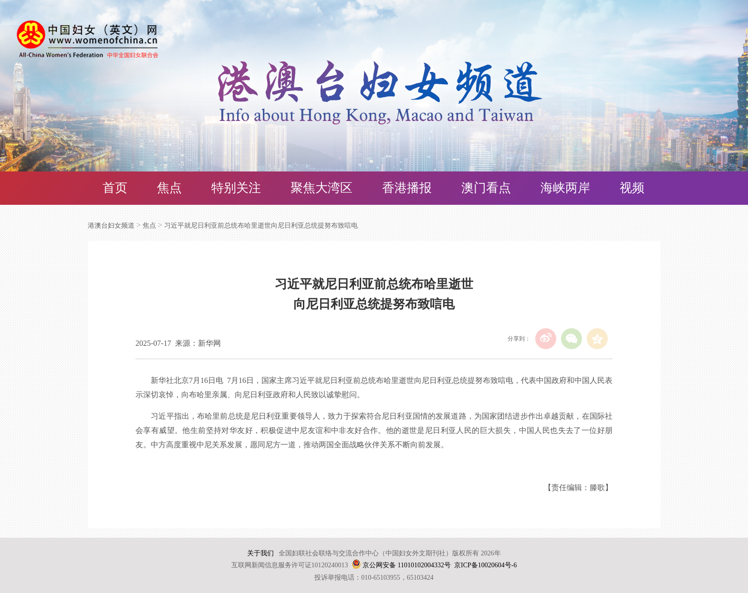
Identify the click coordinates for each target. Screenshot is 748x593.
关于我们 (260, 553)
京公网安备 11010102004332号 (407, 565)
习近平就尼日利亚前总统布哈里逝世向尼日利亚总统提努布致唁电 (261, 225)
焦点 (169, 188)
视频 (632, 188)
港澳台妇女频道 (111, 225)
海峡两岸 (565, 188)
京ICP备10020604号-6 (485, 565)
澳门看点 (486, 188)
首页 (115, 188)
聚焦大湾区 (322, 188)
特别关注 (236, 188)
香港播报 (407, 188)
